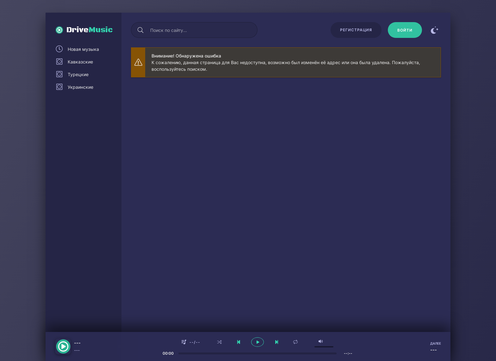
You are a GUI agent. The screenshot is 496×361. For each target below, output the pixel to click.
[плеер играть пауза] (257, 342)
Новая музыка (83, 49)
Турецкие (78, 74)
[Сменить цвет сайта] (434, 30)
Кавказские (80, 61)
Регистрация (356, 29)
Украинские (80, 87)
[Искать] (140, 30)
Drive (89, 30)
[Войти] (405, 30)
